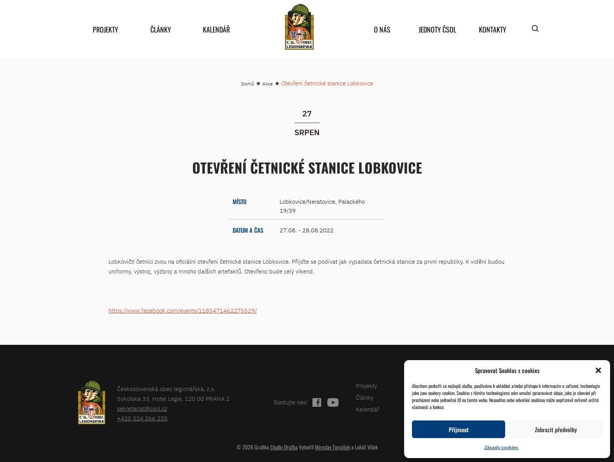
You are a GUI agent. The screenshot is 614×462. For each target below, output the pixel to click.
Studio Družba (284, 447)
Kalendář (216, 29)
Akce (267, 84)
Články (160, 29)
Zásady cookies (501, 447)
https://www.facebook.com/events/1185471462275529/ (182, 310)
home (299, 27)
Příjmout (459, 429)
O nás (382, 29)
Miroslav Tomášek (332, 447)
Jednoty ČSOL (437, 29)
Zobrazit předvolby (556, 429)
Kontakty (492, 29)
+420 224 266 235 (142, 418)
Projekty (105, 29)
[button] (598, 370)
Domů (247, 84)
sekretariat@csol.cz (142, 408)
